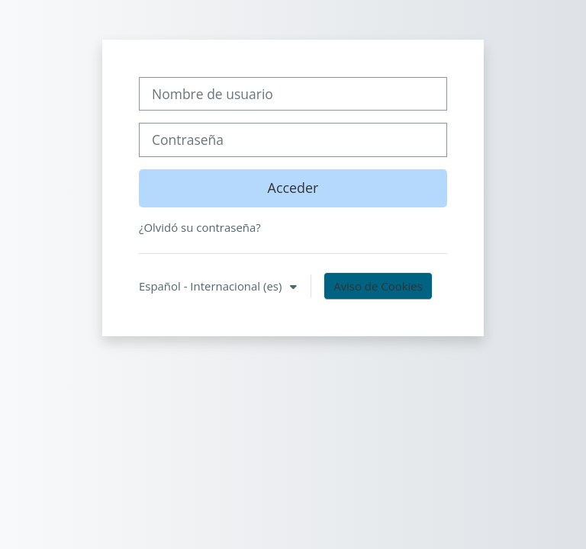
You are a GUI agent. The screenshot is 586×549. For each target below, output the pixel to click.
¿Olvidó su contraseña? (200, 227)
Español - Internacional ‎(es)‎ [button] (212, 286)
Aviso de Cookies (378, 286)
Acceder (293, 187)
